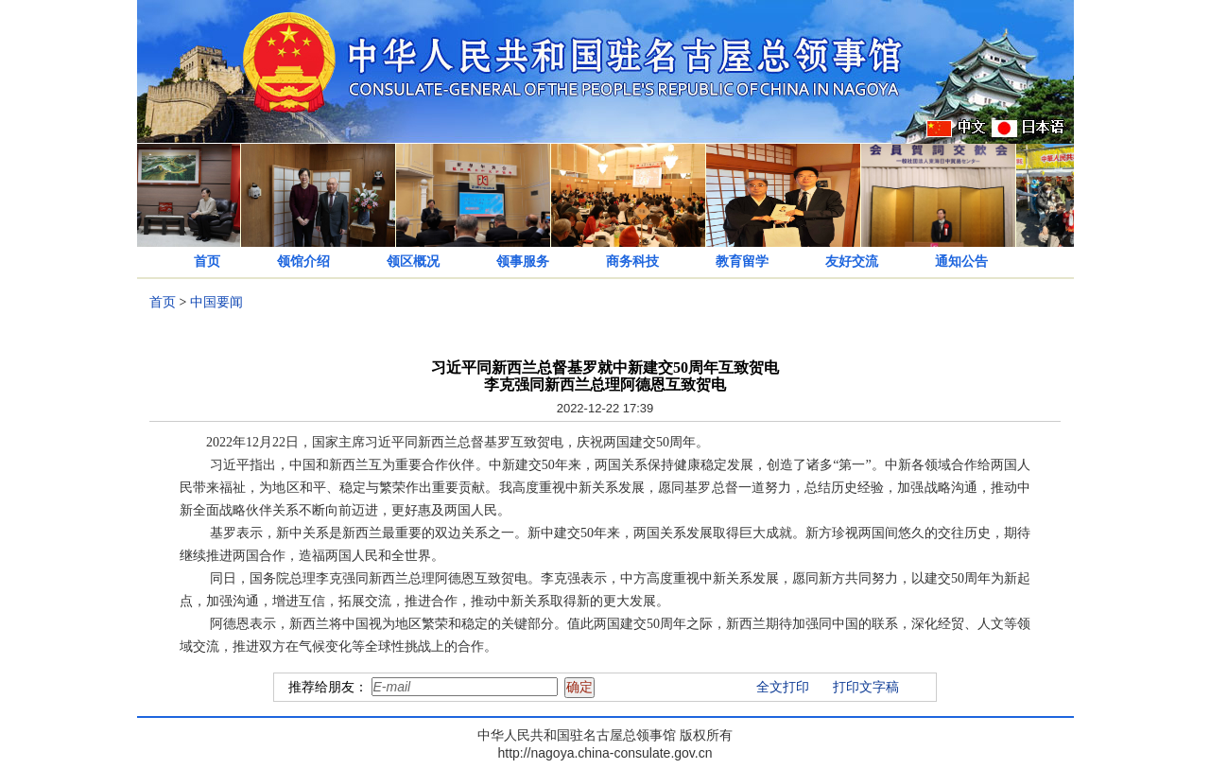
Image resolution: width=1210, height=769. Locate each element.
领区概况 (413, 261)
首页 (207, 261)
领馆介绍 (303, 261)
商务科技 (632, 261)
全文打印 (782, 687)
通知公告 (961, 261)
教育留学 (742, 261)
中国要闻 (216, 302)
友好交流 (851, 261)
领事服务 (522, 261)
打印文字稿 (866, 687)
